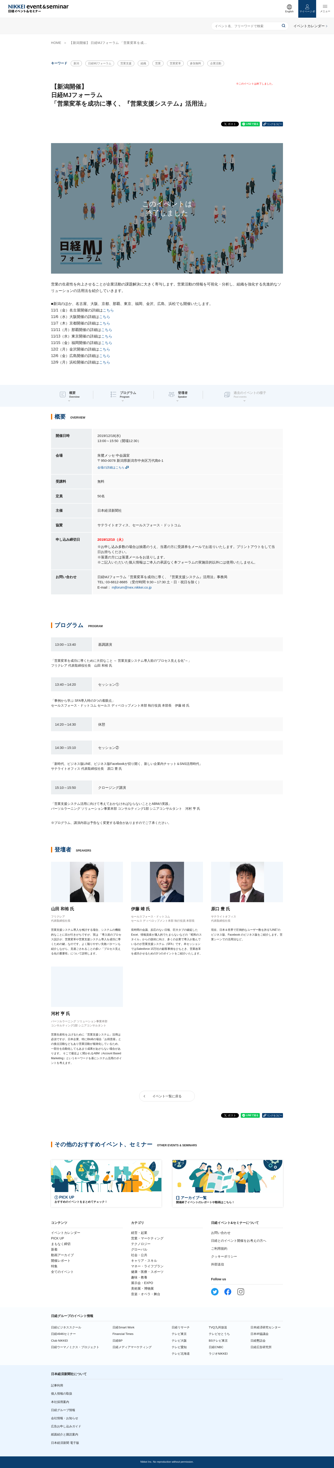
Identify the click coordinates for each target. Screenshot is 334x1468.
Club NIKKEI (59, 1340)
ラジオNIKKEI (218, 1353)
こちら (108, 310)
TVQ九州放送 (218, 1327)
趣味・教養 (139, 1277)
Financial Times (122, 1334)
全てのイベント (62, 1272)
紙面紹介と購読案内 (64, 1434)
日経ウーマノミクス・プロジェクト (75, 1347)
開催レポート (61, 1260)
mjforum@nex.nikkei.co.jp (132, 587)
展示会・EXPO (142, 1283)
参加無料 (195, 63)
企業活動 (215, 63)
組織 (143, 63)
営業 (158, 63)
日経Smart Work (123, 1327)
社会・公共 (139, 1255)
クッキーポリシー (224, 1256)
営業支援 (126, 63)
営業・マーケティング (147, 1238)
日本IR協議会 (259, 1334)
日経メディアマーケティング (132, 1347)
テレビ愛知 (179, 1347)
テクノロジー (141, 1244)
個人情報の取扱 (61, 1393)
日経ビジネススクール (66, 1327)
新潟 (76, 63)
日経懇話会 (258, 1340)
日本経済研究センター (265, 1327)
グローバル (139, 1249)
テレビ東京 (179, 1334)
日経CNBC (216, 1347)
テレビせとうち (219, 1334)
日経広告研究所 (261, 1347)
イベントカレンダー (65, 1233)
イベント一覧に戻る (167, 1096)
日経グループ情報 (63, 1410)
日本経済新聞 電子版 (65, 1443)
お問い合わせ (221, 1233)
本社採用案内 (60, 1402)
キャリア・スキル (144, 1260)
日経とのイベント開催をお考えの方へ (238, 1240)
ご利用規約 (219, 1248)
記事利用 (57, 1385)
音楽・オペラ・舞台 (145, 1294)
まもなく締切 (61, 1244)
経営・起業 (139, 1233)
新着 (54, 1249)
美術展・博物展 (142, 1288)
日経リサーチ (181, 1327)
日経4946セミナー (63, 1334)
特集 (54, 1266)
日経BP (117, 1340)
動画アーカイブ (62, 1255)
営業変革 (175, 63)
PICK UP (57, 1238)
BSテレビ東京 (218, 1340)
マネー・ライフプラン (147, 1266)
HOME (56, 43)
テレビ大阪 (179, 1340)
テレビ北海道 (181, 1353)
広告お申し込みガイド (66, 1426)
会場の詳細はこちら (111, 467)
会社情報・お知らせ (64, 1418)
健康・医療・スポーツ (147, 1272)
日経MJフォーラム (99, 63)
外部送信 (217, 1264)
